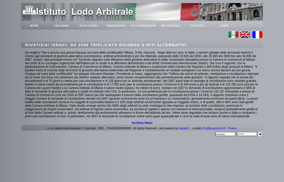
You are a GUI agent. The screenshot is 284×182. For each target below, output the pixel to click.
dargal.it (184, 128)
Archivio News (142, 123)
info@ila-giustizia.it (213, 128)
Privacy (232, 128)
